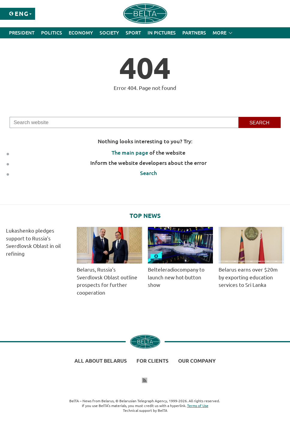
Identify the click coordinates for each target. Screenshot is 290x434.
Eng (22, 13)
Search (148, 173)
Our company (197, 361)
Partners (194, 32)
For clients (152, 361)
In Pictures (162, 32)
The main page (130, 153)
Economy (81, 32)
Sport (133, 32)
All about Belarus (100, 361)
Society (109, 32)
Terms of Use (197, 406)
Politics (51, 32)
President (21, 32)
